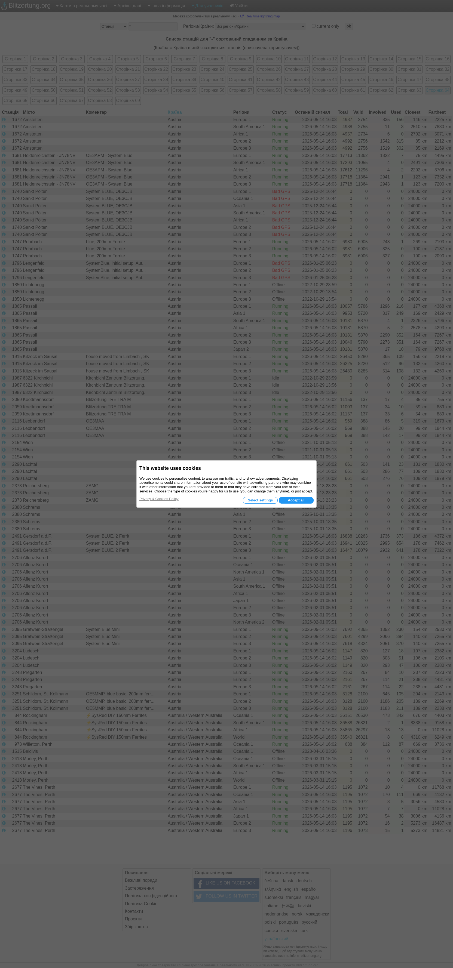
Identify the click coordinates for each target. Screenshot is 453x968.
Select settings (260, 500)
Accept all (296, 500)
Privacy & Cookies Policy (159, 499)
